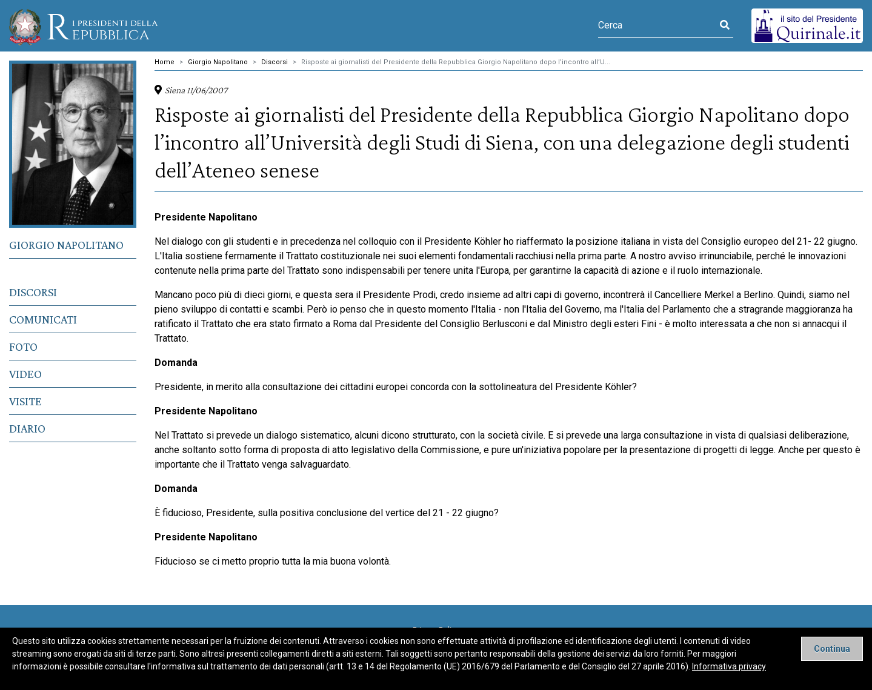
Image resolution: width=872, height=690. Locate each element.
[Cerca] (657, 25)
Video (25, 373)
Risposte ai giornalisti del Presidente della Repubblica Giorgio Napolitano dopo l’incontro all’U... (455, 62)
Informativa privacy (729, 666)
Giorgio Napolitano (66, 244)
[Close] (832, 649)
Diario (27, 428)
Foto (23, 346)
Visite (25, 401)
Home (165, 62)
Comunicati (43, 319)
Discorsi (33, 292)
